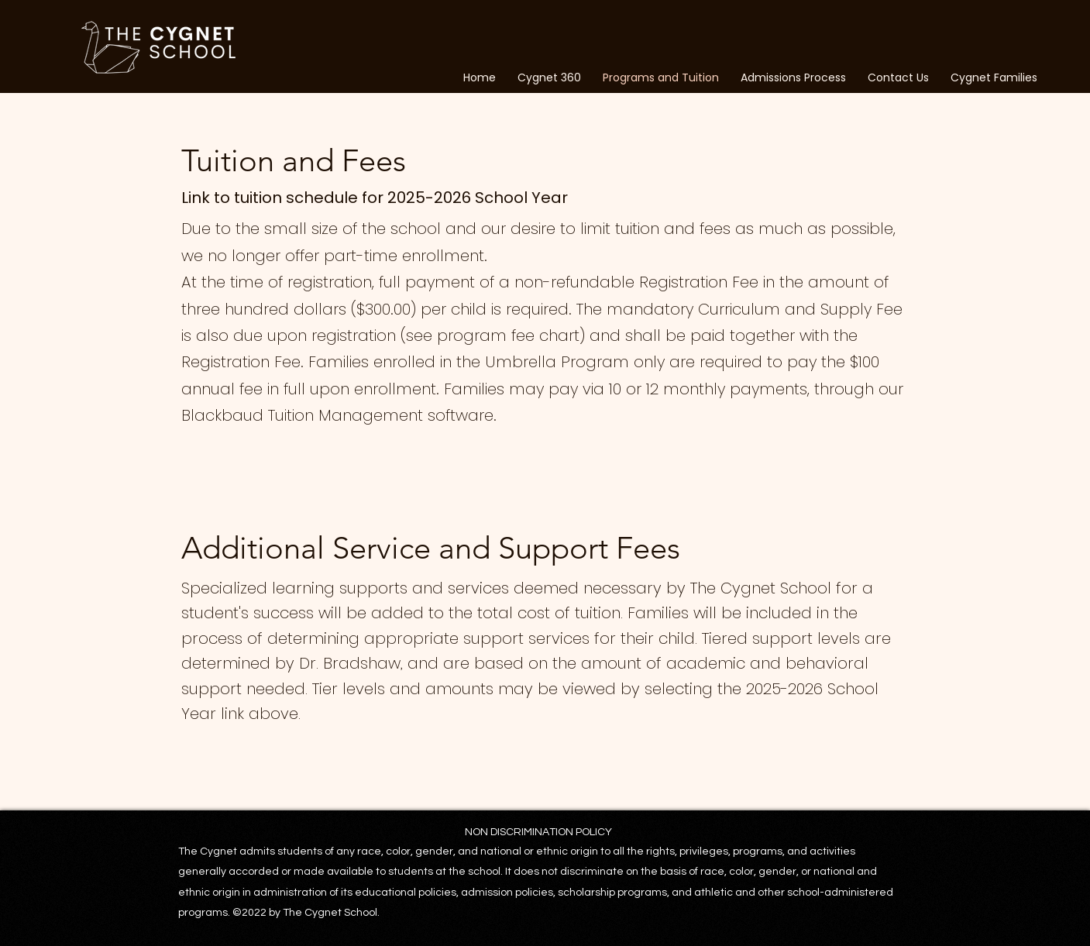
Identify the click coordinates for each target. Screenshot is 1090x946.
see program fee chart (492, 335)
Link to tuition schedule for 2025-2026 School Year (376, 197)
